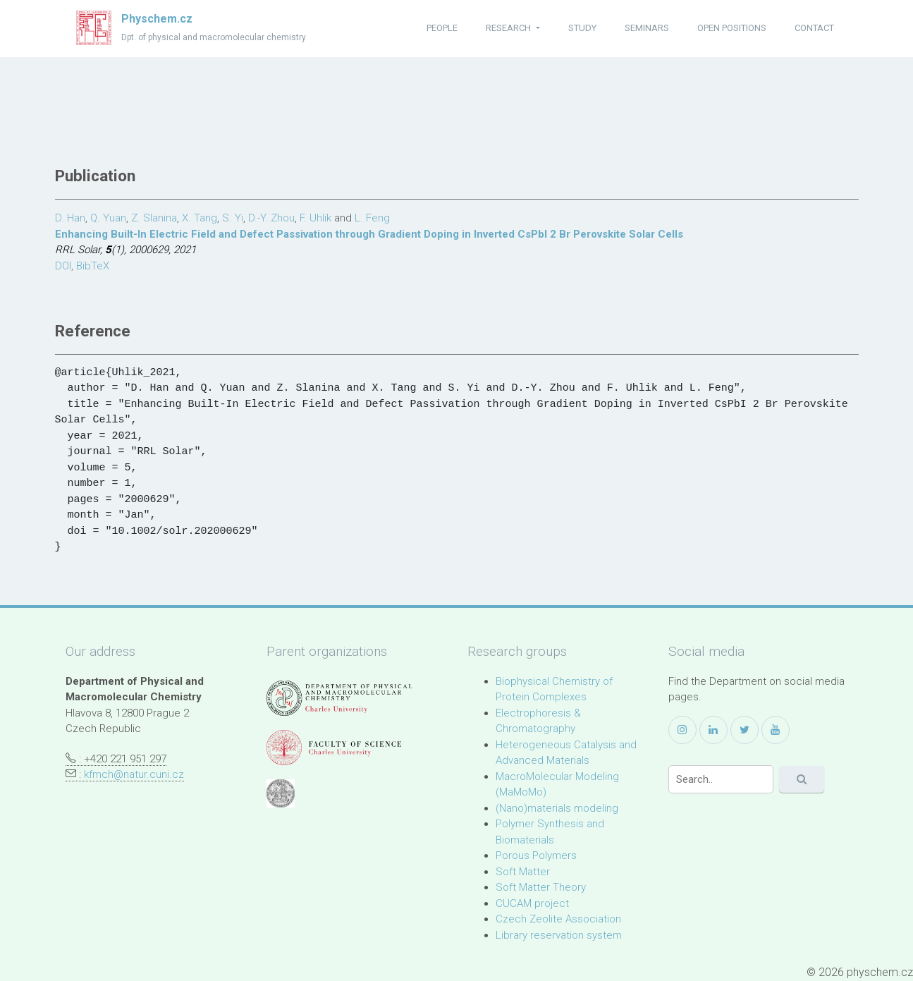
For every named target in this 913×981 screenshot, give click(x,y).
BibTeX (92, 266)
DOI (63, 266)
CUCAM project (532, 903)
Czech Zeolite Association (558, 919)
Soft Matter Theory (541, 887)
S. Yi (232, 218)
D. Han (70, 218)
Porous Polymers (536, 855)
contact (814, 28)
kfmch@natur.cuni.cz (134, 774)
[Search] (721, 779)
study (582, 28)
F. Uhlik (315, 218)
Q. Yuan (108, 218)
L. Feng (372, 218)
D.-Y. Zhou (271, 218)
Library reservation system (559, 935)
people (442, 28)
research (509, 28)
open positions (731, 28)
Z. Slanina (154, 218)
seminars (647, 28)
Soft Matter (523, 871)
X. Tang (199, 218)
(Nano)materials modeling (557, 808)
